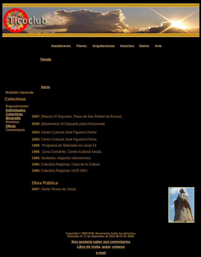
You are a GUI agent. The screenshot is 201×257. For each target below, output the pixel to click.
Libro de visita (88, 247)
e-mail (101, 253)
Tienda (45, 59)
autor (106, 247)
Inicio (45, 87)
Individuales (15, 110)
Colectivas (14, 114)
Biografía (13, 118)
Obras (11, 126)
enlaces (118, 247)
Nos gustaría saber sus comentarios (100, 242)
